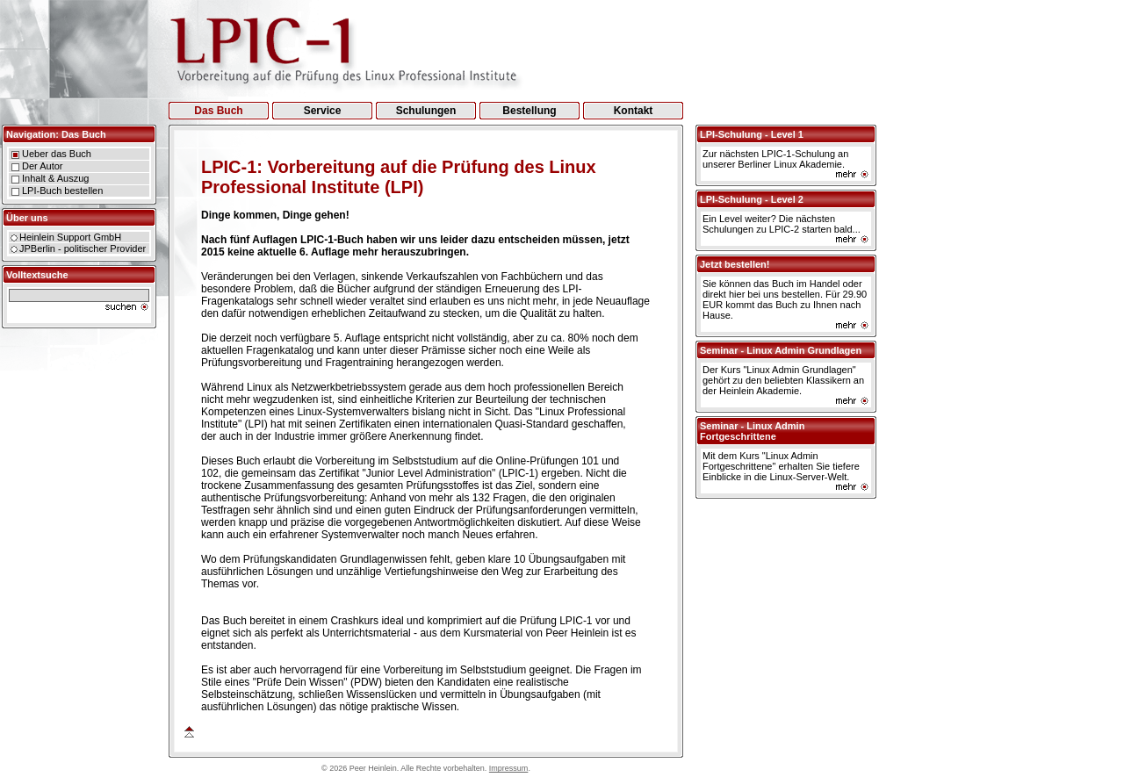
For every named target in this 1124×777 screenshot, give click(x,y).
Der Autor (42, 166)
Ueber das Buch (56, 153)
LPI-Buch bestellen (62, 190)
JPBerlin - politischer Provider (82, 248)
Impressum (509, 768)
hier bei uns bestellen (774, 294)
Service (323, 110)
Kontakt (633, 110)
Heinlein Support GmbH (70, 237)
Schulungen (426, 110)
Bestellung (529, 110)
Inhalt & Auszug (55, 178)
